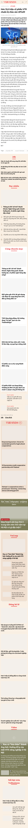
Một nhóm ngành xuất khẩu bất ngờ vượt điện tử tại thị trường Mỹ (13, 173)
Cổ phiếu (12, 6)
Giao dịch (8, 417)
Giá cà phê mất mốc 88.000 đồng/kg (13, 409)
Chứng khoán (5, 6)
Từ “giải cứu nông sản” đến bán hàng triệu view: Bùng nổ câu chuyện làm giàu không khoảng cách (18, 585)
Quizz (14, 504)
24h (2, 417)
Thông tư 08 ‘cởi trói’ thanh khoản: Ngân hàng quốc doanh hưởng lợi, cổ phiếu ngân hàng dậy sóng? (19, 820)
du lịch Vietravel (19, 150)
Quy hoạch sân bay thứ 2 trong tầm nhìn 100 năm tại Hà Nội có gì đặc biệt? (13, 524)
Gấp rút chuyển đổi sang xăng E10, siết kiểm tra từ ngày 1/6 (13, 162)
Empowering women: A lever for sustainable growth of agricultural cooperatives (13, 444)
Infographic (14, 502)
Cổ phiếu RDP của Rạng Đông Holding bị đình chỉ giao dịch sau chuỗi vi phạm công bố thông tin (15, 240)
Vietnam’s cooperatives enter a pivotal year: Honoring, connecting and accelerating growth (14, 488)
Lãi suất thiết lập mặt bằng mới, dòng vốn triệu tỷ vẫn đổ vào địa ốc (19, 809)
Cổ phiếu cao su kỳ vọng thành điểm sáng (15, 234)
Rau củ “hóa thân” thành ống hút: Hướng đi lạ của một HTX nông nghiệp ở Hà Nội (13, 556)
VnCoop (14, 536)
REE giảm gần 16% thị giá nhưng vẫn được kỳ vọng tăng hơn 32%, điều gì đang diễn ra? (15, 218)
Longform (23, 502)
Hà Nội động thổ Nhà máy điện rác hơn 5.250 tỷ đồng (13, 167)
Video (7, 502)
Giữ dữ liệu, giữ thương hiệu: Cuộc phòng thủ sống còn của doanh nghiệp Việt (14, 653)
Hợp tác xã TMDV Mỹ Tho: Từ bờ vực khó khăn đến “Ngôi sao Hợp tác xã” (18, 574)
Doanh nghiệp (10, 395)
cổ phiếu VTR (9, 150)
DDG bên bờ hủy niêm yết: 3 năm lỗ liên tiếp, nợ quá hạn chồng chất (15, 230)
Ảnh (2, 502)
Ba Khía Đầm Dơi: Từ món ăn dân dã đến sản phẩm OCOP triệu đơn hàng (18, 595)
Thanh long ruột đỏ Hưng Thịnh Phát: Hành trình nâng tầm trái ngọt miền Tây (18, 565)
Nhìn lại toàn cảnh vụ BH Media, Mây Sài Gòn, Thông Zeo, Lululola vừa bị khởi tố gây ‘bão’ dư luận (14, 179)
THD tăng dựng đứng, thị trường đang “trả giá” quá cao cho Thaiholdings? (14, 224)
